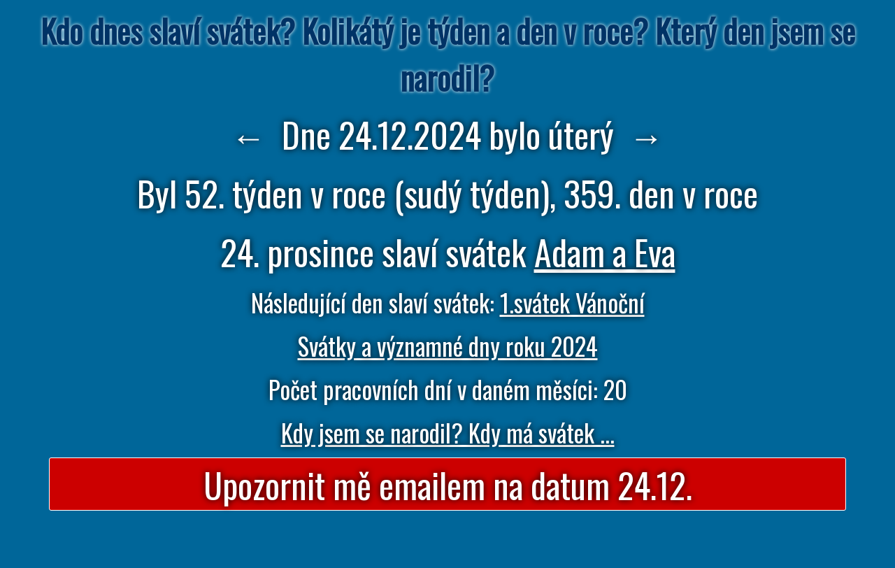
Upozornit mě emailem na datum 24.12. (447, 484)
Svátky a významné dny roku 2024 (448, 345)
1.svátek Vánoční (572, 302)
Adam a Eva (604, 251)
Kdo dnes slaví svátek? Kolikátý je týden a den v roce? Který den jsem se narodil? (448, 54)
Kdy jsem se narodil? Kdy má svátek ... (448, 432)
